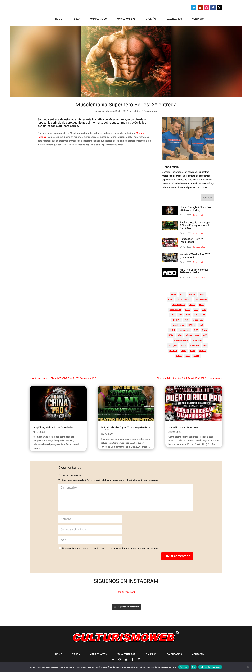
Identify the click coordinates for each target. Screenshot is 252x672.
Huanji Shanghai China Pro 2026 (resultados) (195, 208)
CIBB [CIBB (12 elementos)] (170, 299)
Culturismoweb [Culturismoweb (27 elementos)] (178, 304)
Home (58, 19)
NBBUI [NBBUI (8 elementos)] (172, 330)
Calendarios (174, 19)
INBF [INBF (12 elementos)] (186, 319)
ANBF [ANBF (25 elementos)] (202, 294)
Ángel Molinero (107, 111)
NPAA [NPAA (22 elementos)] (171, 335)
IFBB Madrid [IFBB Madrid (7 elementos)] (199, 314)
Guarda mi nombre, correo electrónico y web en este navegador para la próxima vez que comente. (110, 548)
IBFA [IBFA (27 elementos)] (204, 309)
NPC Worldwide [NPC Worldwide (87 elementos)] (192, 335)
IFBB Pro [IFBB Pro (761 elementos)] (176, 319)
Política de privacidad (210, 667)
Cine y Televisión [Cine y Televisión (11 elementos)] (184, 299)
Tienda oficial (171, 167)
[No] (248, 667)
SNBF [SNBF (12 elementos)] (183, 345)
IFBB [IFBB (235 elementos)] (188, 314)
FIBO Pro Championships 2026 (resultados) (194, 271)
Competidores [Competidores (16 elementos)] (201, 299)
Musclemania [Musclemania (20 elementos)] (178, 325)
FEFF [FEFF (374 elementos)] (201, 304)
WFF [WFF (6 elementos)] (188, 355)
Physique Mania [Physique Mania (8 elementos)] (181, 340)
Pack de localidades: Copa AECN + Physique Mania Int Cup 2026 (195, 225)
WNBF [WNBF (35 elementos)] (196, 355)
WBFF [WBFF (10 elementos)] (179, 355)
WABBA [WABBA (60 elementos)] (202, 350)
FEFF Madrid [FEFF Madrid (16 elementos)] (175, 309)
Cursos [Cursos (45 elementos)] (192, 304)
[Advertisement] (100, 187)
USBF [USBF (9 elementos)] (192, 350)
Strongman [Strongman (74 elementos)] (194, 345)
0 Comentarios (149, 111)
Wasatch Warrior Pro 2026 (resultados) (195, 255)
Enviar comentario (177, 556)
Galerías (151, 19)
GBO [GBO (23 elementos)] (196, 309)
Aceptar (183, 667)
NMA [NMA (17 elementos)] (204, 330)
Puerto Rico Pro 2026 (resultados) (192, 240)
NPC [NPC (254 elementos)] (180, 335)
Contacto (198, 19)
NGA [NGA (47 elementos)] (196, 330)
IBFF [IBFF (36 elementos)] (173, 314)
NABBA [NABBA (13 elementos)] (191, 325)
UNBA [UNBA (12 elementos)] (183, 350)
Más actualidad (126, 19)
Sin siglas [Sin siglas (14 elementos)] (172, 345)
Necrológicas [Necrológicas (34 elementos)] (184, 330)
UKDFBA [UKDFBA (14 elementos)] (173, 350)
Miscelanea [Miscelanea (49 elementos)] (198, 319)
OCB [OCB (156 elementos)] (205, 335)
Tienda (76, 19)
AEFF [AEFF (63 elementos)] (182, 294)
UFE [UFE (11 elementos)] (205, 345)
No (193, 667)
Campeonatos (98, 19)
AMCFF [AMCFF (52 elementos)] (192, 294)
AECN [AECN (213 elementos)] (173, 294)
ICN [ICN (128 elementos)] (180, 314)
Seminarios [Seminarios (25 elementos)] (197, 340)
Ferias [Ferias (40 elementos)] (187, 309)
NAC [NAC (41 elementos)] (201, 325)
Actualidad (134, 111)
